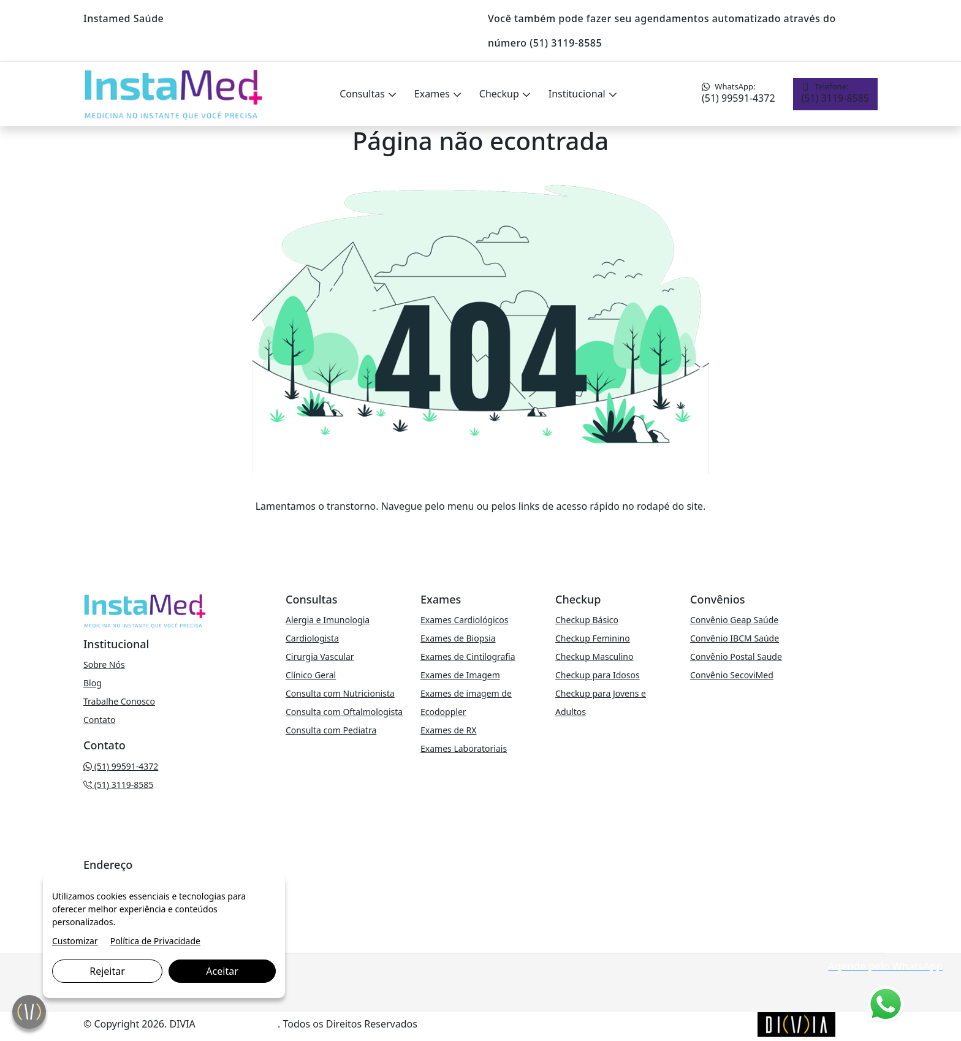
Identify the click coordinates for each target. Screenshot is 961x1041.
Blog (92, 683)
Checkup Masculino (594, 656)
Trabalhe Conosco (119, 701)
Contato (99, 719)
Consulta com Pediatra (331, 730)
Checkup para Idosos (597, 675)
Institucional (578, 93)
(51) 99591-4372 (738, 93)
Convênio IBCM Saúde (734, 638)
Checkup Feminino (592, 638)
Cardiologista (312, 638)
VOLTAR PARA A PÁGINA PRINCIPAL (480, 530)
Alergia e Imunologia (328, 620)
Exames (433, 93)
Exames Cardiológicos (464, 620)
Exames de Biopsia (458, 638)
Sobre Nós (104, 664)
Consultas (363, 93)
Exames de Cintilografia (467, 656)
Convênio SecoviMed (731, 675)
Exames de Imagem (460, 675)
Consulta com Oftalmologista (344, 711)
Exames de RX (448, 730)
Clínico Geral (311, 675)
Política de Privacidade (155, 941)
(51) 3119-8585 (835, 93)
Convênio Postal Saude (736, 656)
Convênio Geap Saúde (734, 620)
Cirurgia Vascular (320, 656)
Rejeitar (107, 971)
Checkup (500, 93)
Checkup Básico (586, 620)
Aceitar (222, 971)
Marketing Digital (238, 1024)
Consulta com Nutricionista (340, 693)
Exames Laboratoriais (463, 748)
